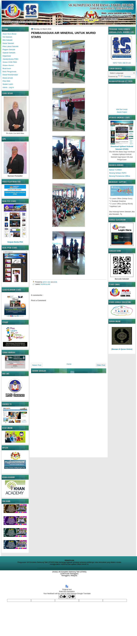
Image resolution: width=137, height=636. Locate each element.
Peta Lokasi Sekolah (10, 46)
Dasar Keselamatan (10, 75)
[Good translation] (62, 597)
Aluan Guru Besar (9, 34)
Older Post (101, 365)
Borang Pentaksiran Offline (119, 176)
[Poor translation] (71, 597)
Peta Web (6, 81)
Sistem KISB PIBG (10, 62)
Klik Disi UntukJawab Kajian (121, 109)
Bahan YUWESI (115, 170)
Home (69, 364)
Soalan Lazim (8, 84)
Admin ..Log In (8, 87)
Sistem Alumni (8, 65)
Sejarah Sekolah (9, 53)
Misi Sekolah (7, 40)
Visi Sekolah (7, 37)
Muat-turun (7, 68)
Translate (124, 76)
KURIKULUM (45, 284)
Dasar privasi (8, 78)
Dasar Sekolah (8, 43)
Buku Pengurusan (9, 72)
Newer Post (36, 365)
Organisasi (7, 56)
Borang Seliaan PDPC (117, 173)
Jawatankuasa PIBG (10, 59)
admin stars (47, 282)
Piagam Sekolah (9, 50)
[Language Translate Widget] (121, 73)
